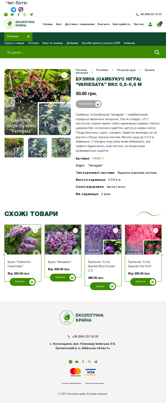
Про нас (139, 24)
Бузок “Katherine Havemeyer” (19, 264)
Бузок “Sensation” (60, 262)
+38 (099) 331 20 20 (149, 14)
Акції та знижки (52, 43)
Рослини (102, 70)
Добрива (72, 43)
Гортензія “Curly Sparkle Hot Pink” (140, 264)
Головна (81, 70)
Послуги (33, 43)
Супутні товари (14, 43)
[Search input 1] (78, 52)
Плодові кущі (126, 70)
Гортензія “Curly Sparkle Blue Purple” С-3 (101, 266)
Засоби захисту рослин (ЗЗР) (101, 43)
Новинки (129, 43)
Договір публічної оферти (104, 383)
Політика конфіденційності (62, 383)
